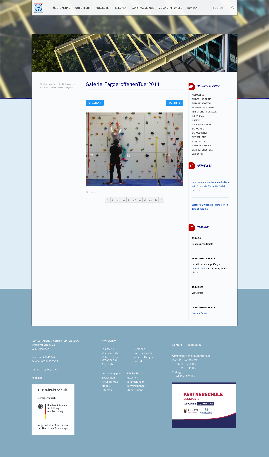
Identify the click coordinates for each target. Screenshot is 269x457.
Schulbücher (199, 132)
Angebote (102, 7)
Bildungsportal (201, 103)
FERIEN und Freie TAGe (204, 111)
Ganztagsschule (143, 7)
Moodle (106, 385)
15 (118, 199)
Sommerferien (199, 313)
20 (145, 199)
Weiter (175, 102)
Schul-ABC (133, 373)
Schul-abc (198, 128)
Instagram (198, 115)
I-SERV (195, 120)
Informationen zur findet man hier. (210, 186)
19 (140, 199)
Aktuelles (198, 94)
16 (124, 199)
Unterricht (83, 7)
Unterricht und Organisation (110, 358)
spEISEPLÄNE (199, 137)
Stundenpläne (135, 390)
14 (113, 199)
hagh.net (37, 377)
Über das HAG (61, 7)
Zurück (94, 102)
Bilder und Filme (201, 99)
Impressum (194, 344)
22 (156, 199)
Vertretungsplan (202, 149)
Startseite (198, 141)
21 (150, 199)
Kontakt (193, 7)
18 (134, 199)
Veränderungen (135, 381)
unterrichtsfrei (199, 268)
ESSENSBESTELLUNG (203, 107)
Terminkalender (201, 145)
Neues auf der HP (202, 124)
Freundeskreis (110, 381)
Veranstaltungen (170, 7)
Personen (120, 7)
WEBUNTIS (197, 153)
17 (129, 199)
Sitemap (107, 390)
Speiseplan (108, 377)
